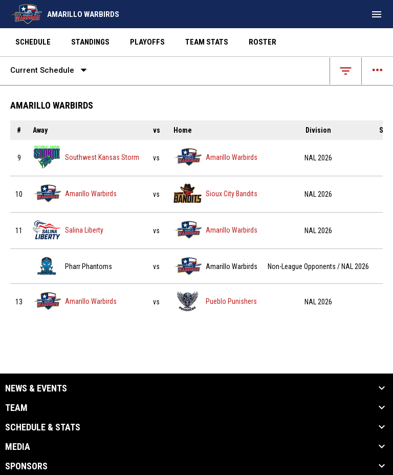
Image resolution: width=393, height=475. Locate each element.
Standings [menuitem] (90, 42)
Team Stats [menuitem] (206, 42)
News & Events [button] (36, 388)
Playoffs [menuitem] (147, 42)
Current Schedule (50, 70)
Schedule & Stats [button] (42, 427)
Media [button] (17, 446)
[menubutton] (376, 14)
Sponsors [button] (26, 466)
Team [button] (16, 407)
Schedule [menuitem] (33, 42)
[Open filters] (345, 71)
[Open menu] (377, 71)
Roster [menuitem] (262, 42)
